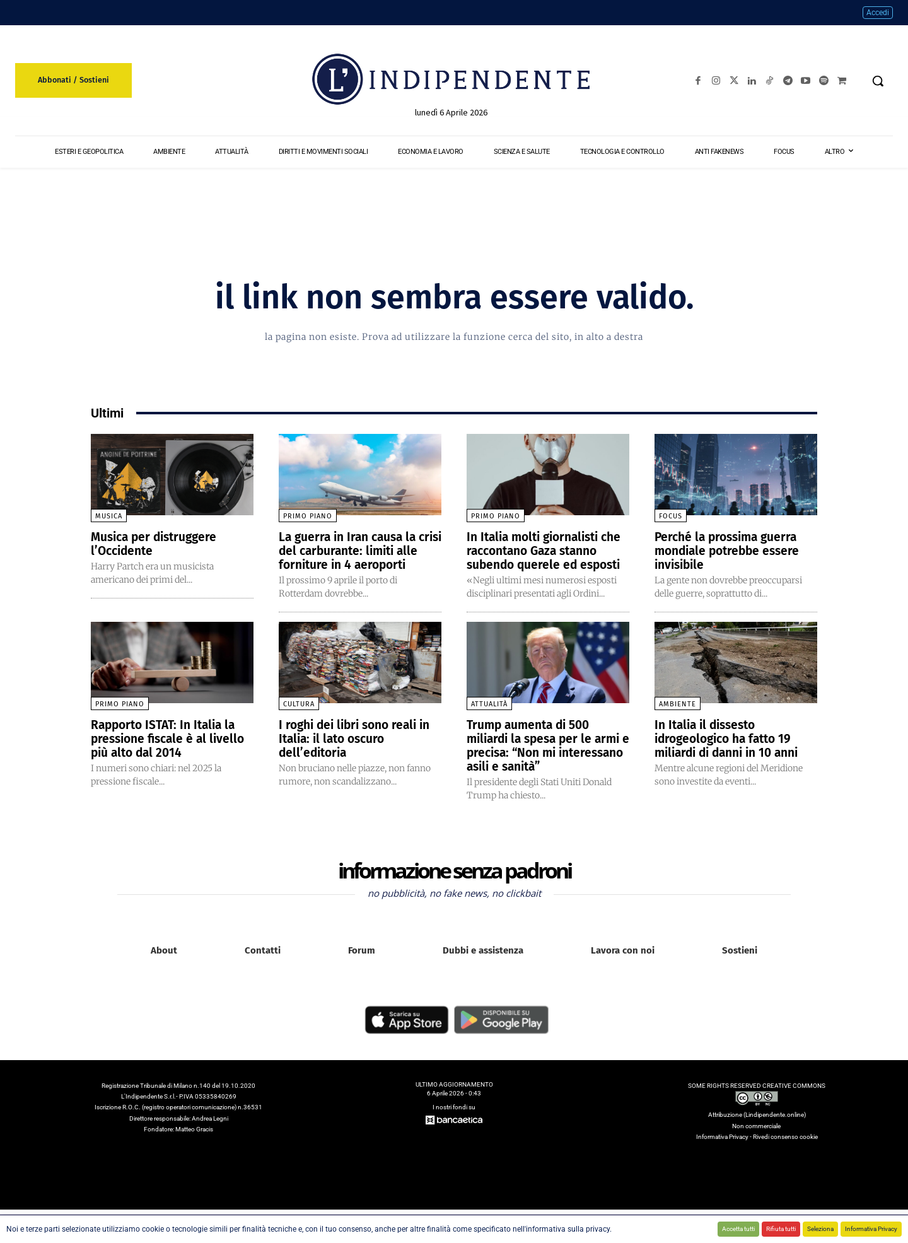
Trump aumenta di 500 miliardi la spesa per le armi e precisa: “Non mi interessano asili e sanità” (548, 759)
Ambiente (677, 718)
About (164, 964)
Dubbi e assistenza (483, 964)
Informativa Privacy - (724, 1150)
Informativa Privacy (871, 1228)
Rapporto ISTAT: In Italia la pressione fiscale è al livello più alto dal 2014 (171, 752)
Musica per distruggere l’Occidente (157, 543)
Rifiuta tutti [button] (781, 1228)
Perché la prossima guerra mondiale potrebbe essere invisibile (731, 550)
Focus (670, 516)
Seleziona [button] (820, 1228)
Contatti (263, 964)
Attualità (489, 718)
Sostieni (739, 964)
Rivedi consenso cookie (785, 1150)
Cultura (299, 718)
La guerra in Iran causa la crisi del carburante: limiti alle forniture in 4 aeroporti (358, 550)
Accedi (877, 12)
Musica (108, 516)
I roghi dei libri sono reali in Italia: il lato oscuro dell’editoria (359, 752)
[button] (878, 81)
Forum (361, 964)
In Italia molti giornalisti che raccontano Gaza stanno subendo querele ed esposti (546, 557)
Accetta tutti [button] (738, 1228)
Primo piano (307, 516)
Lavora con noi (623, 964)
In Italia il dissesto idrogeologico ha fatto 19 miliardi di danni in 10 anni (732, 752)
